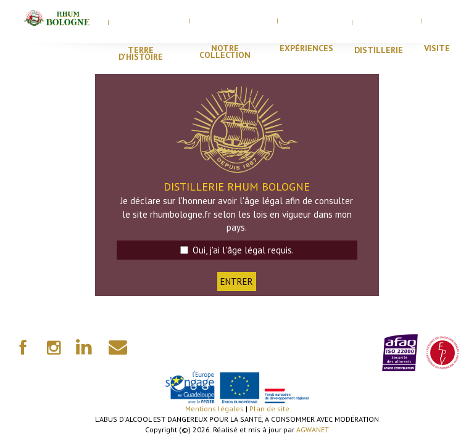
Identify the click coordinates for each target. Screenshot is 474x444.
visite (437, 48)
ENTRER (236, 281)
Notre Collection (225, 51)
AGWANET (312, 429)
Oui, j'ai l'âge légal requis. (237, 250)
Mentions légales (214, 408)
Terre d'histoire (140, 53)
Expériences (306, 48)
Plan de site (269, 408)
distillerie (378, 50)
